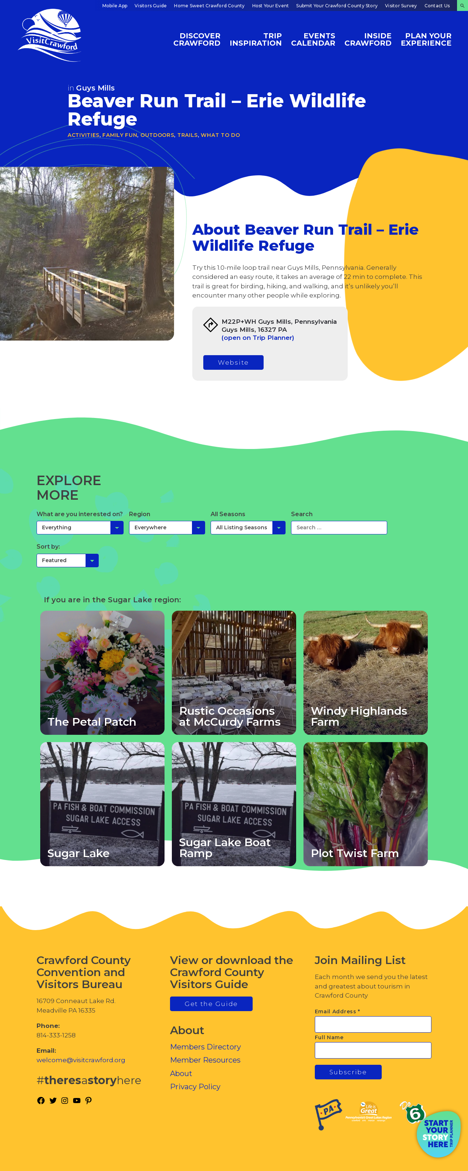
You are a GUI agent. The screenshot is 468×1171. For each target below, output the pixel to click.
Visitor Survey (401, 5)
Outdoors (157, 135)
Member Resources (205, 1060)
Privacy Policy (195, 1086)
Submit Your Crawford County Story (337, 5)
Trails (187, 135)
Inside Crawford (368, 39)
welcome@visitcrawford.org (81, 1060)
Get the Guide (211, 1003)
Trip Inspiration (256, 39)
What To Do (220, 135)
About (181, 1073)
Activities (83, 135)
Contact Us (437, 5)
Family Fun (119, 135)
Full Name (329, 1037)
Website (233, 362)
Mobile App (114, 5)
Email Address (338, 1011)
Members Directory (205, 1047)
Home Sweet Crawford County (209, 5)
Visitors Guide (151, 5)
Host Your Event (270, 5)
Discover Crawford (196, 39)
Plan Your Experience (426, 39)
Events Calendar (313, 39)
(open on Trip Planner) (258, 337)
